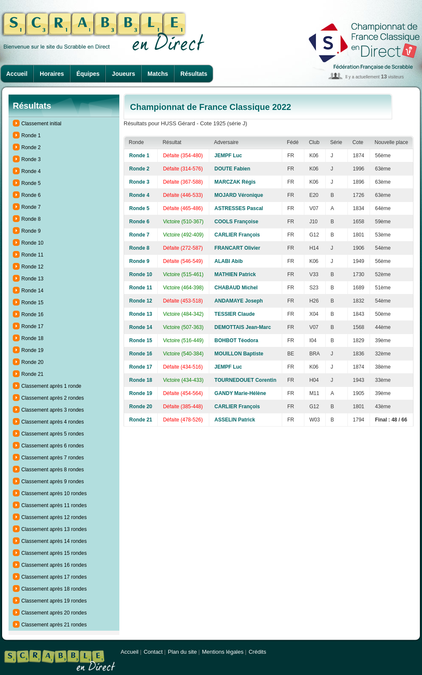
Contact (153, 652)
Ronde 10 (32, 243)
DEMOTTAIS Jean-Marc (242, 327)
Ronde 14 (32, 291)
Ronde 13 (32, 279)
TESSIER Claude (234, 314)
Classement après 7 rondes (52, 458)
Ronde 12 (32, 267)
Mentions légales (223, 652)
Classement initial (41, 124)
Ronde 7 (30, 207)
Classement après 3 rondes (52, 410)
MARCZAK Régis (235, 182)
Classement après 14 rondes (54, 541)
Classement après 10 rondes (54, 493)
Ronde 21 (32, 374)
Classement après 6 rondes (52, 446)
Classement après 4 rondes (52, 422)
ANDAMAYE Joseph (238, 301)
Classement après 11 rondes (54, 505)
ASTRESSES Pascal (238, 208)
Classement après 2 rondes (52, 398)
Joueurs (123, 73)
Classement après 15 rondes (54, 553)
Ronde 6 (30, 195)
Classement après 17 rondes (54, 577)
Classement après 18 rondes (54, 589)
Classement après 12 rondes (54, 517)
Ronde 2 (30, 147)
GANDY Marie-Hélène (240, 393)
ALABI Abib (228, 261)
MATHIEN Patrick (235, 274)
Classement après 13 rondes (54, 529)
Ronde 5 (30, 183)
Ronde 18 (32, 338)
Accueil (17, 73)
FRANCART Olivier (237, 248)
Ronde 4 (30, 171)
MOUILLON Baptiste (238, 354)
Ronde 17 (32, 326)
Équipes (87, 73)
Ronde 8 (30, 219)
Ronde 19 (32, 350)
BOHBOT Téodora (236, 340)
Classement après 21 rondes (54, 625)
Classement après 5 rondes (52, 434)
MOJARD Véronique (238, 195)
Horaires (52, 73)
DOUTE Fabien (232, 169)
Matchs (157, 73)
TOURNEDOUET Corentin (245, 380)
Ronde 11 (32, 255)
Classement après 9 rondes (52, 482)
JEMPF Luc (228, 156)
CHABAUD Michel (235, 288)
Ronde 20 (32, 362)
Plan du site (182, 652)
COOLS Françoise (236, 222)
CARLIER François (237, 235)
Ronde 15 (32, 303)
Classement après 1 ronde (51, 386)
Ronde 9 (30, 231)
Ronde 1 (30, 135)
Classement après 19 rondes (54, 601)
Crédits (257, 652)
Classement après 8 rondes (52, 470)
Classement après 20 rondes (54, 613)
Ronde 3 (30, 159)
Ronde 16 (32, 314)
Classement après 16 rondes (54, 565)
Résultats (193, 73)
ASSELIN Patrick (234, 420)
